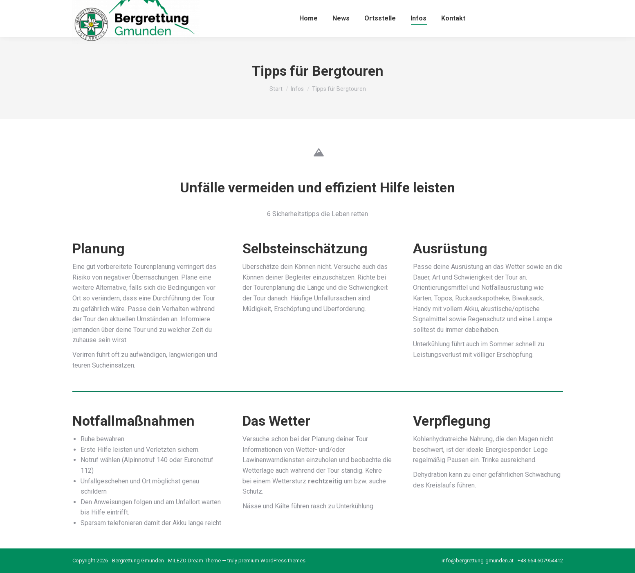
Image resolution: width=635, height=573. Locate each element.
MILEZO (177, 560)
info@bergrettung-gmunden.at (478, 560)
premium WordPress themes (271, 560)
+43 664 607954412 (540, 560)
